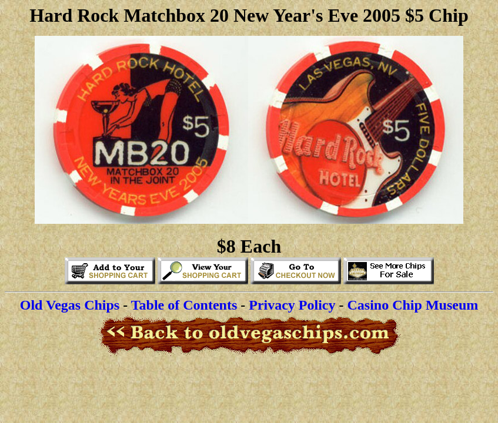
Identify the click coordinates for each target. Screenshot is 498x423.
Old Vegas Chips (69, 305)
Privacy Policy (292, 305)
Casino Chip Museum (413, 305)
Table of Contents (184, 305)
